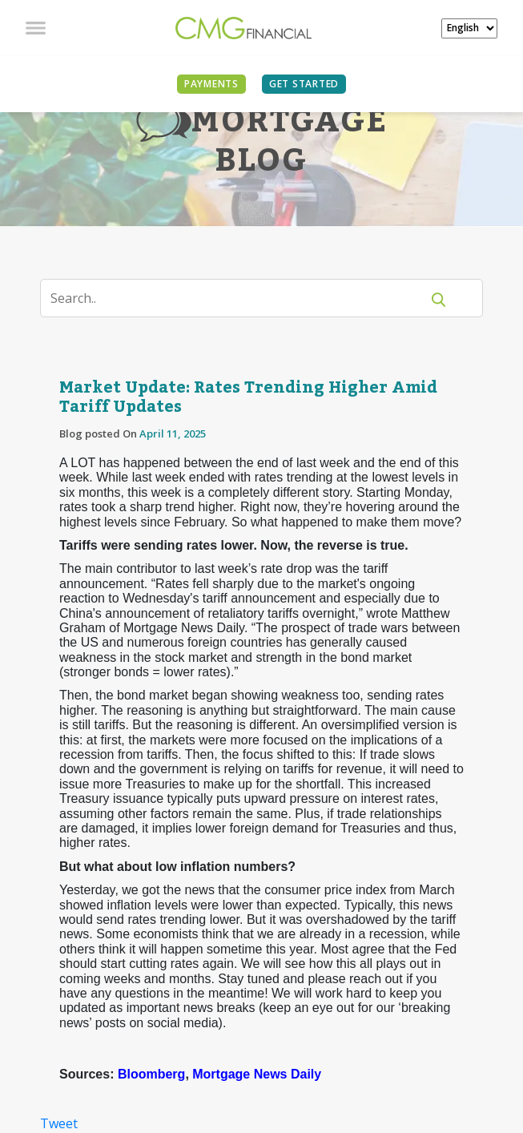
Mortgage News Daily (256, 1074)
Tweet (59, 1123)
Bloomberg (151, 1074)
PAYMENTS (211, 84)
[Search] (240, 298)
